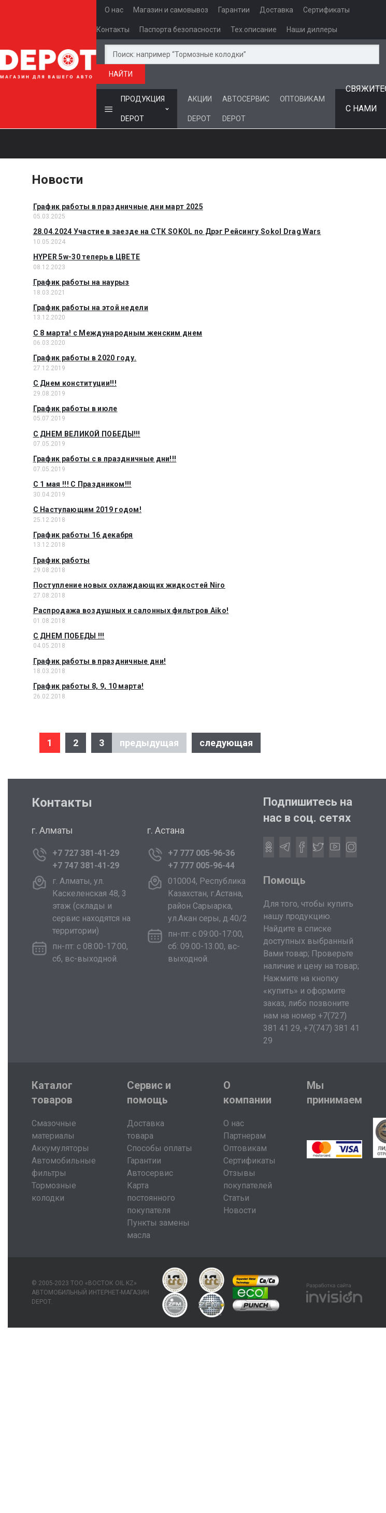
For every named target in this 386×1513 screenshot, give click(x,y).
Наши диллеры (312, 29)
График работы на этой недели (90, 307)
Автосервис (150, 1173)
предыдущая (149, 742)
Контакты (113, 29)
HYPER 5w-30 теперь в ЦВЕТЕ (86, 257)
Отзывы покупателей (247, 1179)
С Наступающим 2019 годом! (87, 509)
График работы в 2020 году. (85, 358)
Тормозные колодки (54, 1192)
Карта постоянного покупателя (151, 1198)
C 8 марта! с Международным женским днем (118, 333)
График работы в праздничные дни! (99, 661)
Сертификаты (326, 10)
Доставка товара (145, 1129)
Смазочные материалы (54, 1129)
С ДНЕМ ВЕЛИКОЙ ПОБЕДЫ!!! (86, 434)
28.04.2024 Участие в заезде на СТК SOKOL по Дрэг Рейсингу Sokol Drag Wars (177, 231)
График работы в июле (75, 408)
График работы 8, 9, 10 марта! (88, 686)
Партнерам (244, 1136)
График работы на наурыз (81, 282)
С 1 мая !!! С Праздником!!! (82, 484)
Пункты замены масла (158, 1229)
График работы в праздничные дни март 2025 (118, 206)
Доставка (276, 10)
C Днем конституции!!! (75, 383)
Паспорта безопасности (180, 29)
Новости (239, 1210)
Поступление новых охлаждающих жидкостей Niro (129, 585)
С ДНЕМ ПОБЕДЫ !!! (69, 636)
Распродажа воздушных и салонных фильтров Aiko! (131, 610)
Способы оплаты (159, 1148)
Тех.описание (254, 29)
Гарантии (234, 10)
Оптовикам (245, 1148)
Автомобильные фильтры (64, 1167)
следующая (226, 742)
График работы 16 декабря (83, 535)
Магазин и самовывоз (170, 10)
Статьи (236, 1198)
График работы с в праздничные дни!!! (105, 459)
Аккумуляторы (60, 1148)
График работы (61, 560)
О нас (114, 10)
